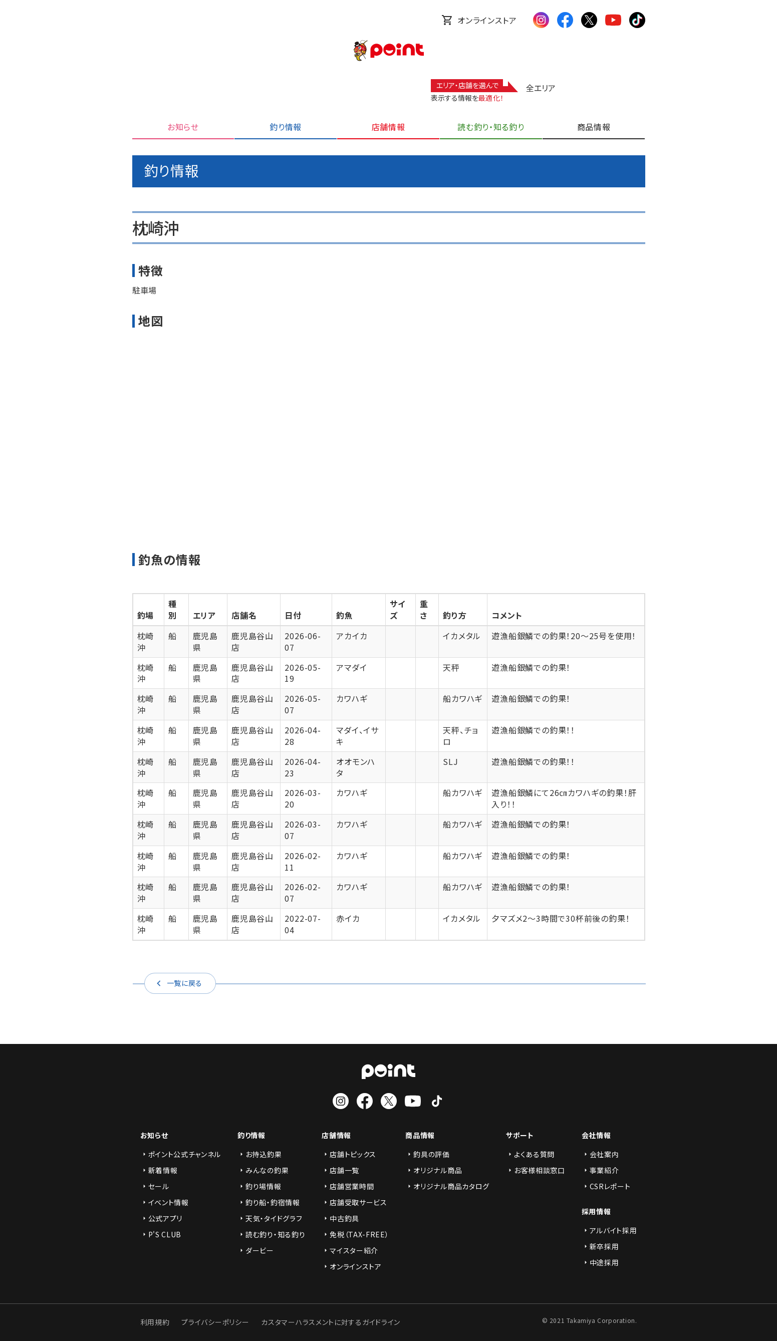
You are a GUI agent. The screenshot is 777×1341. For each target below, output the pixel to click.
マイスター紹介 (350, 1250)
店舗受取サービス (354, 1202)
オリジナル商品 (433, 1170)
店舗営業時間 (348, 1186)
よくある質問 (530, 1154)
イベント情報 (164, 1202)
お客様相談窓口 (535, 1170)
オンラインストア (478, 20)
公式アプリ (161, 1218)
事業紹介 (600, 1170)
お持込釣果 (259, 1154)
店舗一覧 (340, 1170)
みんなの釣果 (263, 1170)
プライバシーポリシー (215, 1322)
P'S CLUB (161, 1234)
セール (154, 1186)
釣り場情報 (259, 1186)
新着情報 (159, 1170)
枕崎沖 (145, 641)
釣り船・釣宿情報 (268, 1202)
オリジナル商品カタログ (447, 1186)
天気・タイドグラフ (269, 1218)
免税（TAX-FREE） (355, 1234)
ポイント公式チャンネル (180, 1154)
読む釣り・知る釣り (271, 1234)
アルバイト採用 (609, 1230)
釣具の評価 (427, 1154)
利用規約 (155, 1322)
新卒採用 (600, 1246)
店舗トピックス (349, 1154)
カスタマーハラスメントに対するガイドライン (330, 1322)
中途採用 (600, 1262)
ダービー (255, 1250)
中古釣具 (340, 1218)
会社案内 (600, 1154)
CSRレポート (606, 1186)
